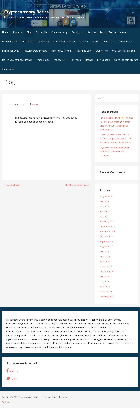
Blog (29, 32)
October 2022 (106, 236)
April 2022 (105, 261)
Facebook (12, 370)
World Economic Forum (126, 59)
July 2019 (104, 276)
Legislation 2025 (10, 50)
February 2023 (107, 221)
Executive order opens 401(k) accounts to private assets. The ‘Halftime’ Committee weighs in (116, 138)
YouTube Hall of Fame (123, 50)
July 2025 (104, 201)
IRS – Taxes (28, 41)
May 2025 (105, 206)
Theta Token (43, 59)
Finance (89, 59)
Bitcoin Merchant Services (113, 32)
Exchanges (75, 59)
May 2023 (105, 216)
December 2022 (108, 226)
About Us (17, 32)
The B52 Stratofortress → (78, 184)
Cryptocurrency (59, 32)
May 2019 (105, 281)
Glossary (83, 41)
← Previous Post (10, 184)
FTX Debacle (103, 59)
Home (5, 32)
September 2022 (108, 241)
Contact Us (41, 32)
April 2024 (105, 211)
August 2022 (106, 246)
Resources (43, 41)
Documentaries (10, 41)
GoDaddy (6, 402)
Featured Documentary (35, 50)
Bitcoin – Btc (126, 41)
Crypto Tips (102, 50)
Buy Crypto (77, 32)
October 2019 (106, 271)
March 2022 (106, 266)
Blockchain (109, 41)
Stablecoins (8, 68)
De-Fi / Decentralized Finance (17, 59)
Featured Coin (84, 50)
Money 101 (59, 59)
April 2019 (105, 286)
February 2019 (107, 296)
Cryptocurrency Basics (26, 12)
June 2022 (105, 256)
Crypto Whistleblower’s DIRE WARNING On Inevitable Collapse (114, 151)
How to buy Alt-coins (62, 50)
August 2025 (106, 196)
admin (35, 104)
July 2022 (104, 251)
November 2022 (108, 231)
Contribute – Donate (64, 41)
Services (92, 32)
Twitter (12, 378)
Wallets (96, 41)
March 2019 (106, 291)
